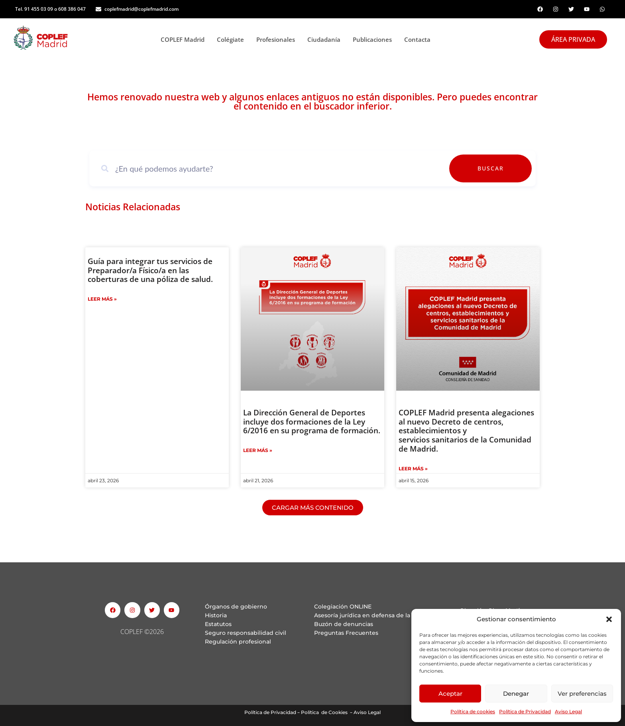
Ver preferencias (582, 693)
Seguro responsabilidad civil (245, 632)
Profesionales (277, 39)
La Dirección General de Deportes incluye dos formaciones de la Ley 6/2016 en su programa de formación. (311, 421)
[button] (609, 619)
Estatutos (218, 624)
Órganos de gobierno (236, 606)
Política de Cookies (324, 712)
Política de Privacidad (525, 711)
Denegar (516, 693)
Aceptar (450, 693)
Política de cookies (472, 711)
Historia (216, 615)
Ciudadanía (326, 39)
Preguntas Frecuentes (346, 632)
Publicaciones (374, 39)
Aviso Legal (568, 711)
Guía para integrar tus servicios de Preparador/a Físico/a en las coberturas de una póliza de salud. (150, 270)
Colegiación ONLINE (342, 606)
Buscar (508, 168)
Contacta (417, 39)
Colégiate (232, 39)
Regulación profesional (238, 641)
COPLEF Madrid (185, 39)
